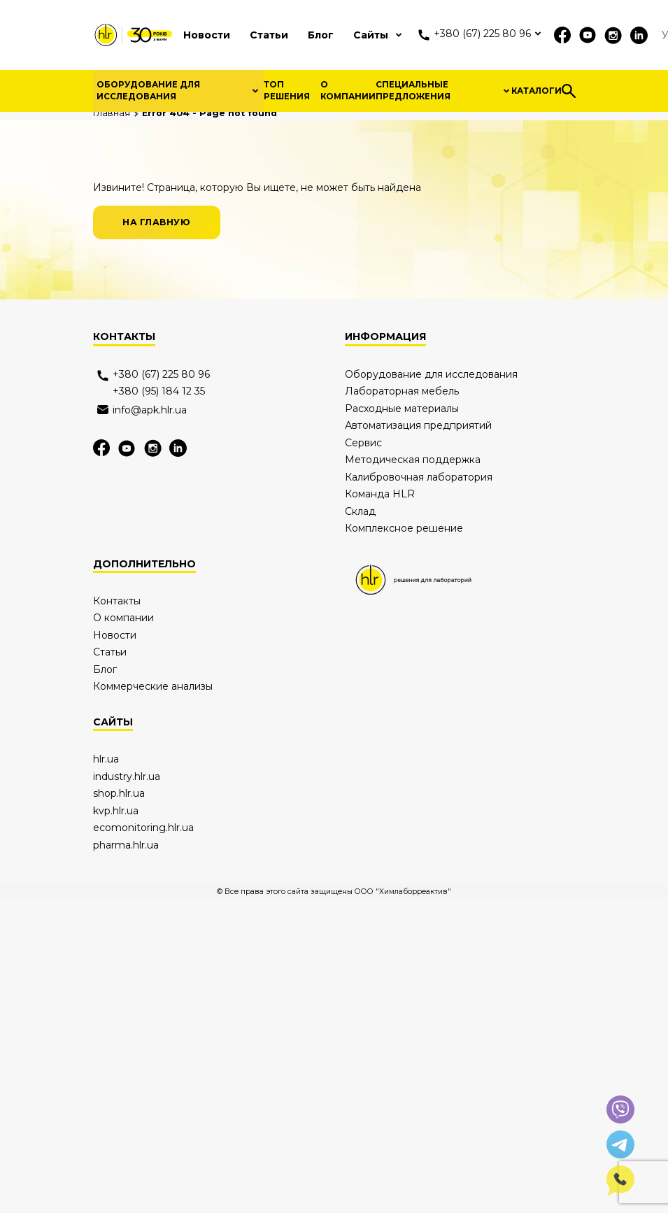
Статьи (269, 35)
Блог (321, 35)
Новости (206, 35)
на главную (156, 349)
